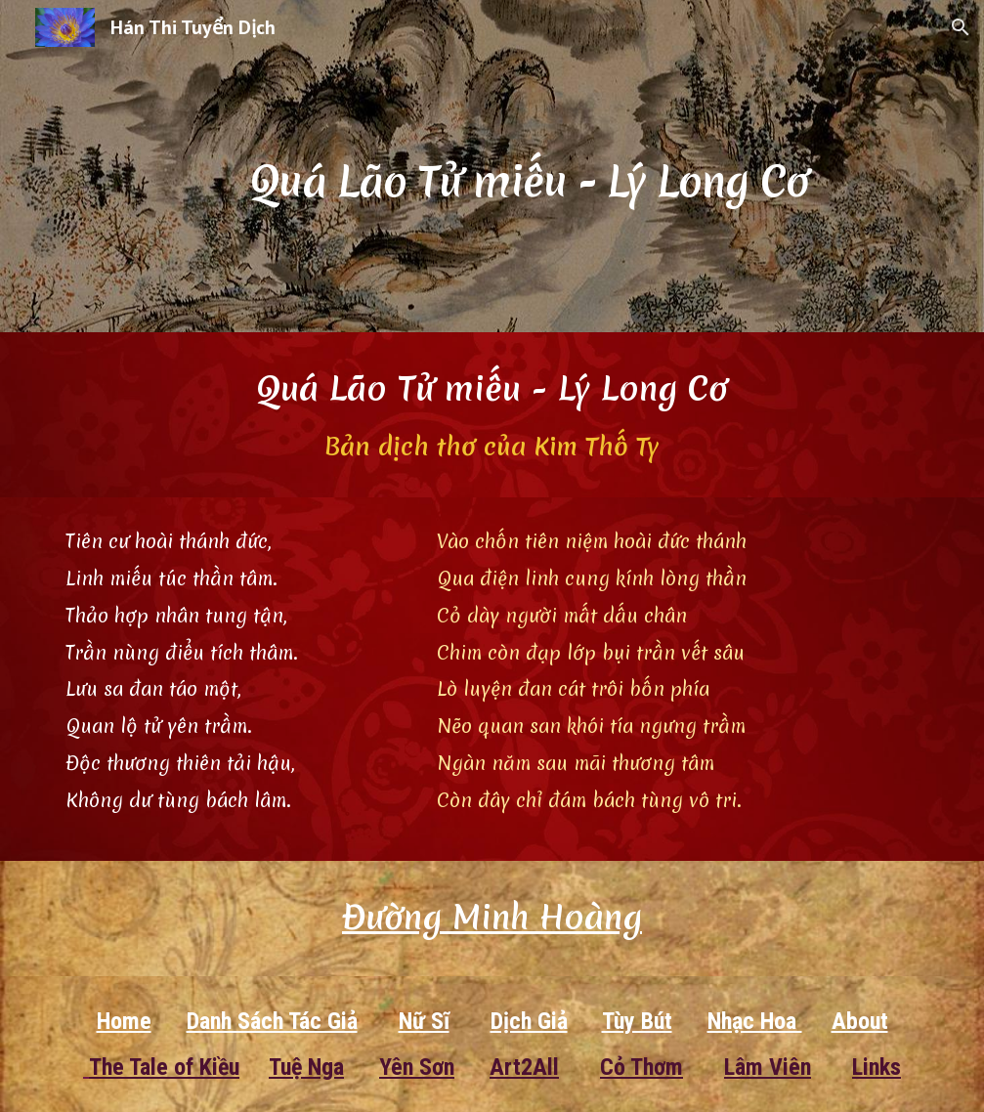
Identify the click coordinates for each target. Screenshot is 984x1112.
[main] (528, 165)
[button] (960, 27)
